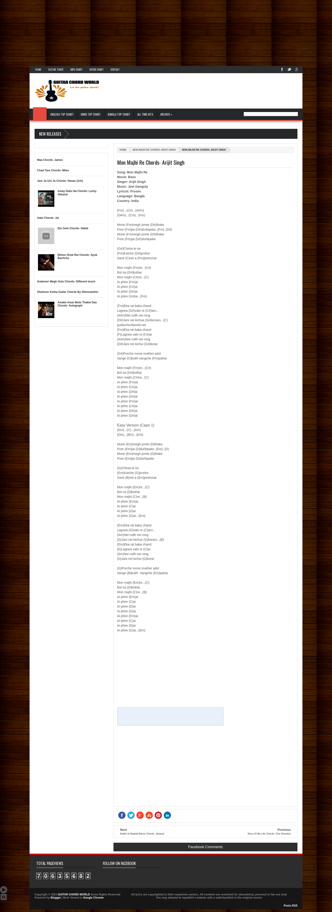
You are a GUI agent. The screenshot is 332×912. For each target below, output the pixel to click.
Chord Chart (96, 69)
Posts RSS (291, 905)
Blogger (55, 897)
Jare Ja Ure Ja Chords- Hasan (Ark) (60, 180)
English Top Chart (62, 114)
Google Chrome (93, 897)
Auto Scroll (3, 889)
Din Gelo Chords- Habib (73, 228)
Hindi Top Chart (91, 114)
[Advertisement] (136, 32)
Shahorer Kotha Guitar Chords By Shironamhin (67, 292)
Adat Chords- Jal (48, 217)
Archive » (166, 114)
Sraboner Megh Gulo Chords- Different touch (66, 281)
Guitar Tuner (55, 69)
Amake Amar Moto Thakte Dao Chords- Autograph (77, 304)
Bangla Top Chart (119, 114)
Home (38, 69)
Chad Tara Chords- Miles (53, 170)
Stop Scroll (3, 897)
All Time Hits (145, 114)
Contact (115, 69)
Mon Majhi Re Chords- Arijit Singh (154, 150)
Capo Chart (76, 69)
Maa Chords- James (50, 160)
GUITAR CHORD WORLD (126, 874)
